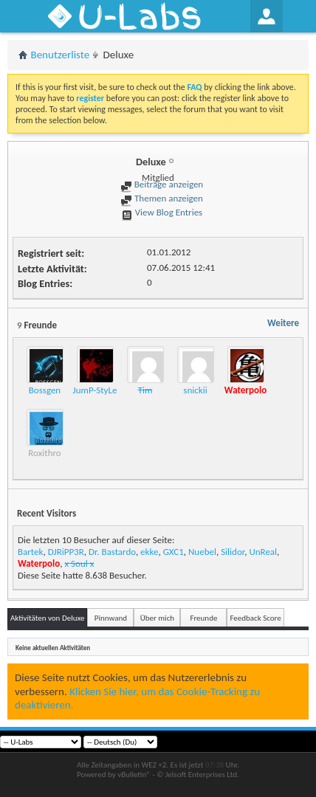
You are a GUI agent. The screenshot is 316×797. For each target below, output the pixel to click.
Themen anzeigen (161, 198)
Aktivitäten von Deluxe (47, 618)
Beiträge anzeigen (161, 184)
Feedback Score (255, 618)
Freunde (203, 618)
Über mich (157, 618)
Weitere (283, 322)
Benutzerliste (60, 54)
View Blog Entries (161, 212)
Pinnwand (111, 618)
